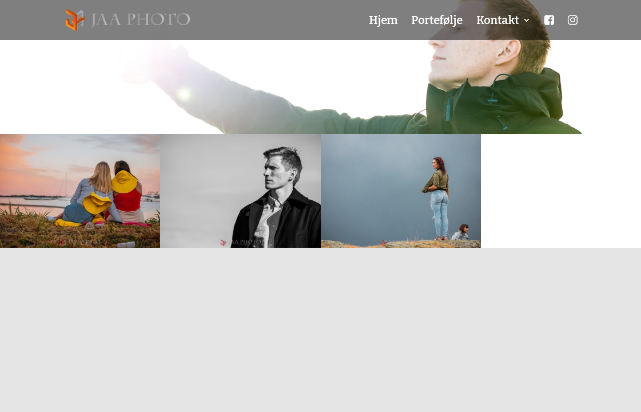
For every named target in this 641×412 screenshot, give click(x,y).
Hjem (383, 21)
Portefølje (436, 21)
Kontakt (497, 21)
